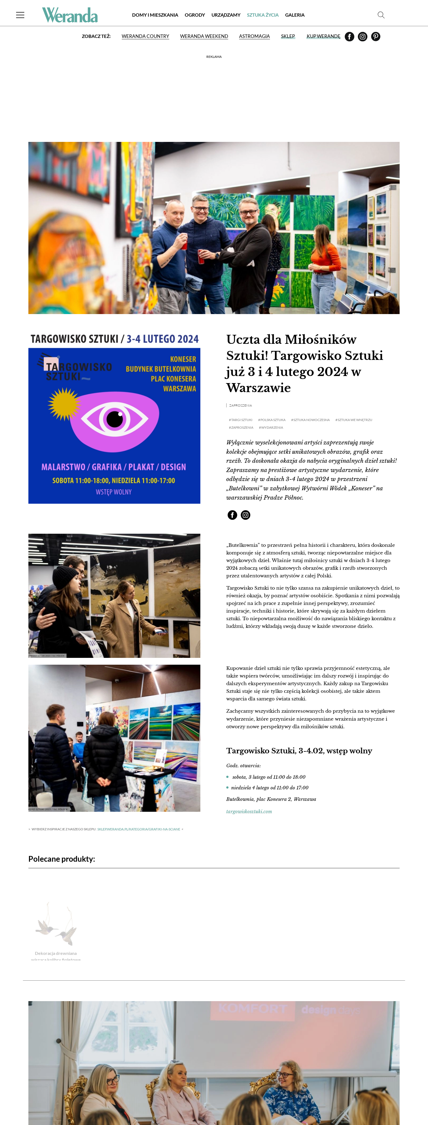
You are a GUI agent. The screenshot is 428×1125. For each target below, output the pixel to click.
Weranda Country (145, 36)
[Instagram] (363, 38)
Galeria (295, 15)
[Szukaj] (381, 15)
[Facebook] (349, 38)
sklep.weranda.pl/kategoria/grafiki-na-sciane (138, 829)
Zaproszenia (240, 405)
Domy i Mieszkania (155, 15)
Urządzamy (226, 15)
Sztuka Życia (263, 15)
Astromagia (254, 36)
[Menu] (20, 14)
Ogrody (195, 15)
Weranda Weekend (204, 36)
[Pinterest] (376, 38)
